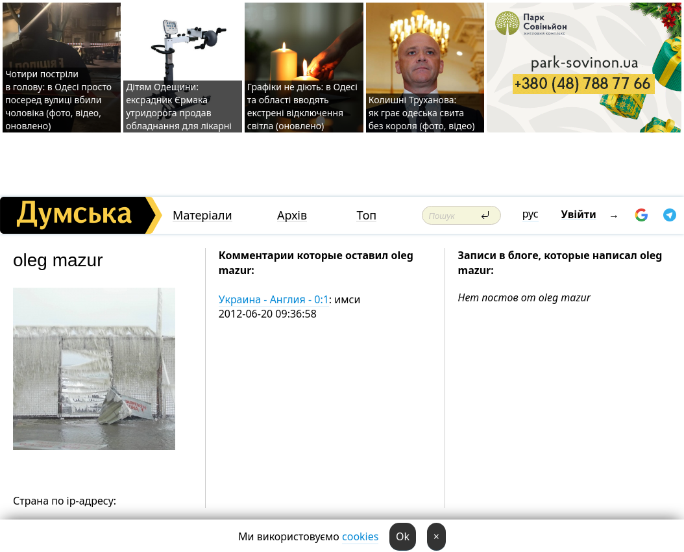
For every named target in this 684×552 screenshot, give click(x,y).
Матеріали (202, 215)
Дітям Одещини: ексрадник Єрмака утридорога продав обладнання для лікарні (179, 106)
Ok (402, 536)
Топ (366, 215)
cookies (360, 536)
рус (530, 214)
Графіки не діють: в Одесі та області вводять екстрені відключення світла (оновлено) (302, 106)
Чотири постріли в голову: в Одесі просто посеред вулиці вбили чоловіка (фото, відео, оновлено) (58, 100)
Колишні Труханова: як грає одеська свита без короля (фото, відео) (422, 113)
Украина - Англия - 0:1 (274, 299)
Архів (292, 215)
